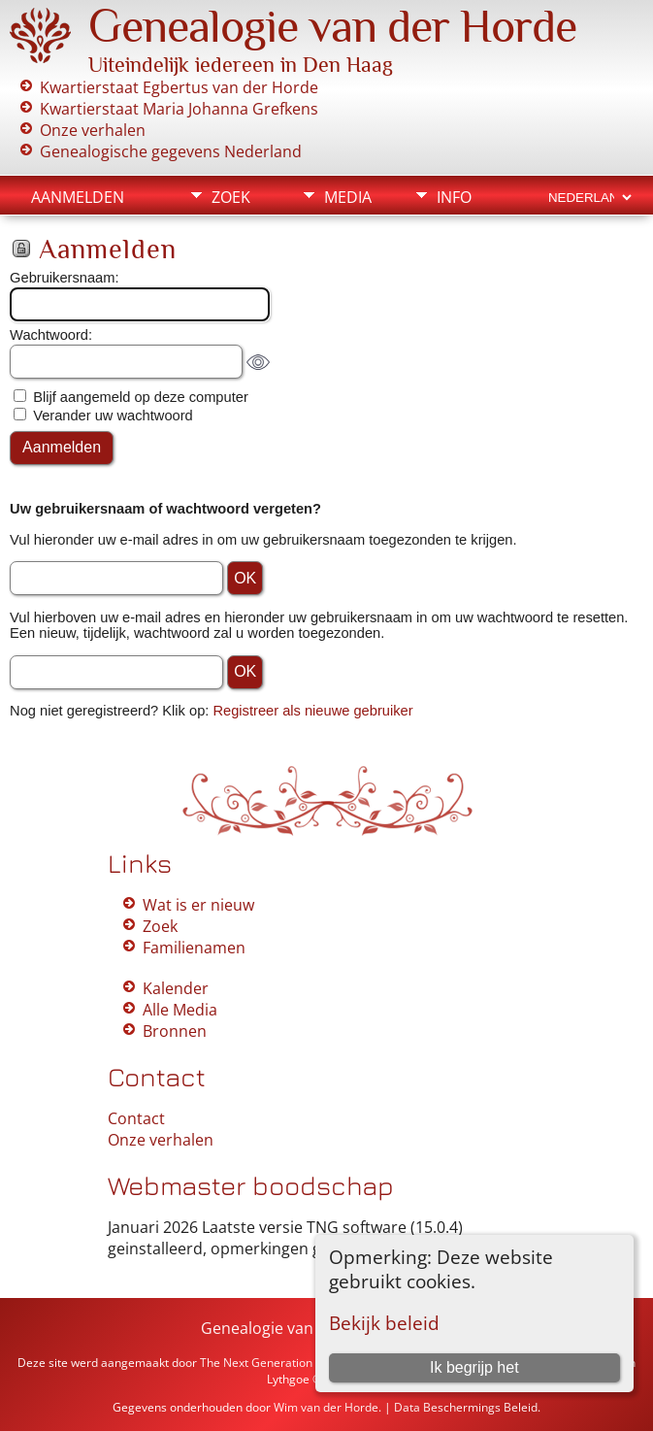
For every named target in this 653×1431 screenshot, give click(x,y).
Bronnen (175, 1031)
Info (454, 197)
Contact (136, 1118)
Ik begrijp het (474, 1367)
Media (348, 197)
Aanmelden (77, 197)
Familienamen (194, 947)
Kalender (176, 988)
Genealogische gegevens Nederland (171, 151)
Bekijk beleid (384, 1323)
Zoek (231, 197)
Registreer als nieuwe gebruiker (312, 710)
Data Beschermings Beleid (466, 1407)
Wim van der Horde (326, 1407)
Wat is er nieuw (198, 904)
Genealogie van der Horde (332, 26)
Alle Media (180, 1009)
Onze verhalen (93, 130)
